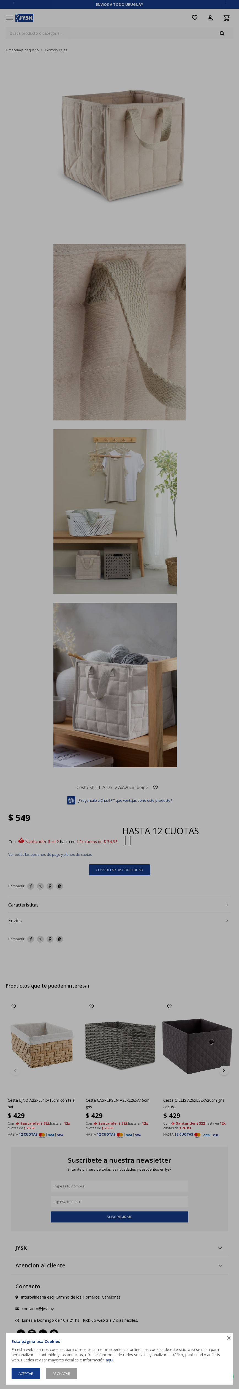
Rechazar (61, 1373)
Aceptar (25, 1373)
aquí (109, 1360)
